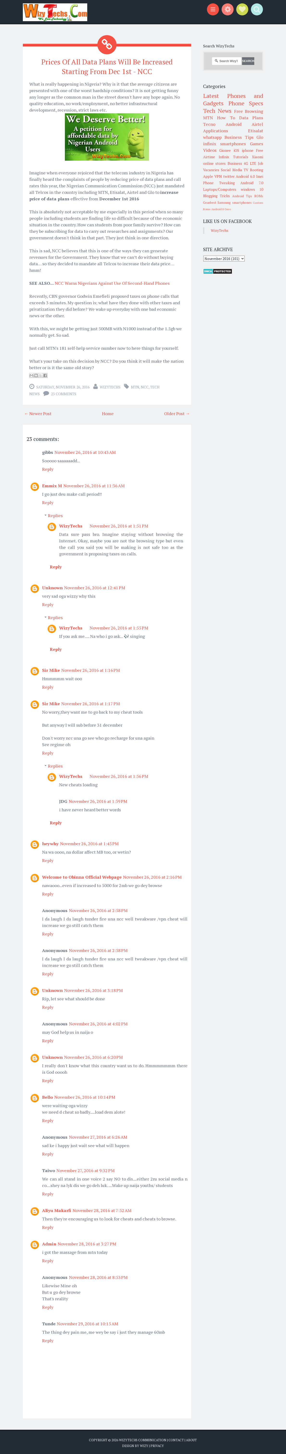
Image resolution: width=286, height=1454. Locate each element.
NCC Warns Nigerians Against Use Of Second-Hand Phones (112, 282)
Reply (47, 468)
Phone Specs (245, 103)
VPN (218, 176)
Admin (49, 1242)
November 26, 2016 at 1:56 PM (119, 775)
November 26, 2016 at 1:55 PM (119, 626)
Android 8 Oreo (221, 209)
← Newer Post (37, 412)
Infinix (224, 156)
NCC (145, 385)
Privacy (157, 1444)
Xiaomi (257, 156)
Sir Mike (51, 669)
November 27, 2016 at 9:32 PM (85, 1169)
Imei (259, 176)
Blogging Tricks (216, 195)
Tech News (217, 110)
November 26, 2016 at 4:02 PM (98, 1022)
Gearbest (209, 202)
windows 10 (252, 189)
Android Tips (242, 196)
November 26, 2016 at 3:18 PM (93, 989)
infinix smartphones (224, 143)
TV (246, 169)
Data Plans (251, 118)
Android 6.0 (245, 176)
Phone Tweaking (219, 182)
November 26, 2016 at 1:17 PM (90, 702)
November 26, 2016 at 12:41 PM (94, 586)
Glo (259, 137)
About (191, 1439)
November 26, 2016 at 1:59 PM (98, 800)
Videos (210, 150)
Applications (215, 130)
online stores (214, 163)
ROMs (258, 196)
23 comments (63, 392)
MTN (135, 385)
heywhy (50, 842)
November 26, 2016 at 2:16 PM (152, 876)
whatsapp (212, 137)
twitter (229, 176)
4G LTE (250, 163)
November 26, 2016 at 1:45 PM (89, 842)
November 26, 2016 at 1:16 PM (90, 669)
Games (256, 143)
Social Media (231, 169)
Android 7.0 (251, 182)
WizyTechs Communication (142, 1439)
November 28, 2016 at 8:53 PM (98, 1276)
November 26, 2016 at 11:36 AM (94, 484)
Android (234, 124)
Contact (176, 1439)
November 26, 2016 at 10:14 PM (84, 1096)
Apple (208, 176)
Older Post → (177, 412)
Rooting (256, 169)
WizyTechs (110, 385)
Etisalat (255, 130)
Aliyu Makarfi (56, 1209)
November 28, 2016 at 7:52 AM (102, 1209)
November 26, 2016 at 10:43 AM (85, 451)
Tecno (209, 124)
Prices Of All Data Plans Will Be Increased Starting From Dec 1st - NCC (107, 65)
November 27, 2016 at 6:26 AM (98, 1136)
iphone (247, 150)
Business (235, 163)
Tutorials (240, 156)
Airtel (257, 124)
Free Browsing (248, 111)
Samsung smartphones (234, 202)
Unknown (52, 586)
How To (226, 118)
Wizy (144, 1444)
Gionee (225, 150)
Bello (47, 1096)
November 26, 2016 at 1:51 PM (119, 524)
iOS (236, 150)
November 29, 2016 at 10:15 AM (87, 1322)
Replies (55, 514)
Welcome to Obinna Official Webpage (82, 876)
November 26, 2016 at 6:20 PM (93, 1056)
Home (108, 412)
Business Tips (238, 137)
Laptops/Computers (219, 189)
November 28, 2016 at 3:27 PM (87, 1242)
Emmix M (52, 484)
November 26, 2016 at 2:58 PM (98, 909)
